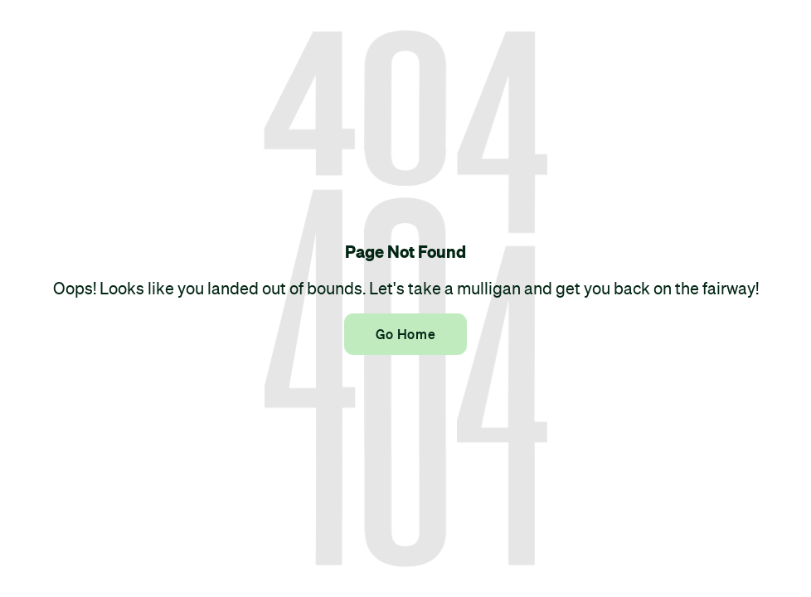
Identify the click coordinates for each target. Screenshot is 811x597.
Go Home (405, 334)
